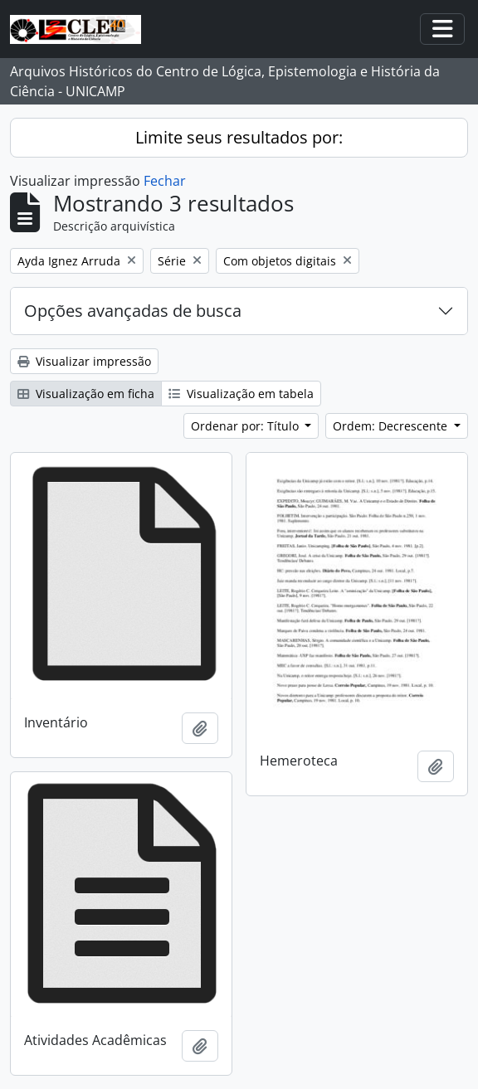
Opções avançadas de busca (132, 310)
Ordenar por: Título (246, 426)
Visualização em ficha (85, 393)
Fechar (165, 181)
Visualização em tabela (241, 393)
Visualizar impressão (84, 361)
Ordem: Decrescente (392, 426)
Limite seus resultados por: (239, 137)
